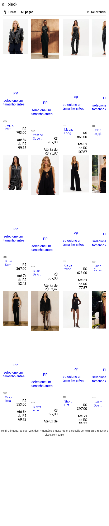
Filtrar (9, 12)
